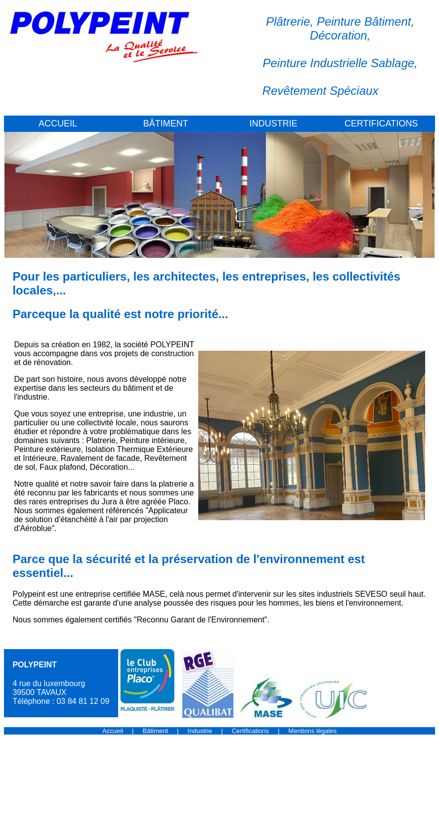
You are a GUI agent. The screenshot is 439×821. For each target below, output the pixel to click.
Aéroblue (35, 528)
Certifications (250, 731)
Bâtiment (155, 731)
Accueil (112, 731)
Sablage (392, 63)
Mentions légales (312, 731)
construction (172, 353)
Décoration (338, 35)
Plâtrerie (288, 21)
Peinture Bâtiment (364, 21)
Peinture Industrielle (315, 63)
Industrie (199, 731)
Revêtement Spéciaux (321, 90)
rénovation (52, 362)
